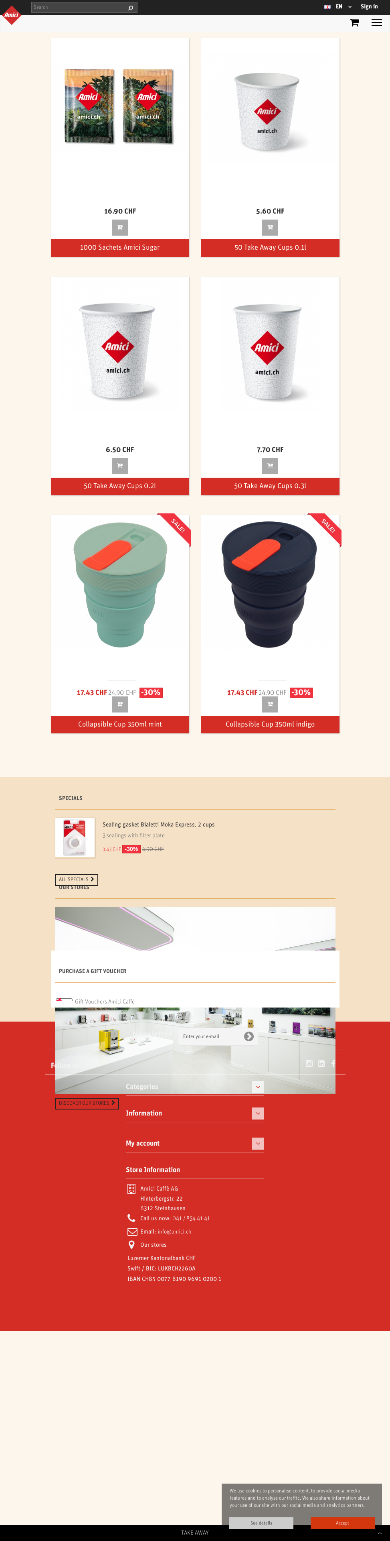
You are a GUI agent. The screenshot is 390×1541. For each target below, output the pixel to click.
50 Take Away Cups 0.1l (270, 247)
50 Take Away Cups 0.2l (120, 486)
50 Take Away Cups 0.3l (270, 486)
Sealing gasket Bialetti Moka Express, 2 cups (159, 825)
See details (261, 1523)
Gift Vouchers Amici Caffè (105, 1203)
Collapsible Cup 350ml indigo (270, 724)
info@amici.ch (175, 1442)
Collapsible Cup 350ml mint (120, 724)
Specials (71, 798)
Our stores (74, 915)
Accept (342, 1523)
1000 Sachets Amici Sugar (120, 247)
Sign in (369, 7)
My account (143, 1353)
